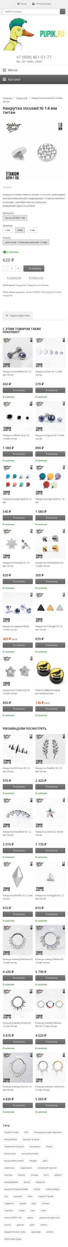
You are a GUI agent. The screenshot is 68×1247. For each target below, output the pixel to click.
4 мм (19, 230)
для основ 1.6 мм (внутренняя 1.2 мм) (26, 242)
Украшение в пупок (14, 1146)
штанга (49, 1231)
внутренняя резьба (14, 1160)
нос (6, 1196)
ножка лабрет (52, 1189)
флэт (32, 1224)
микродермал (16, 292)
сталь (43, 1210)
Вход (21, 3)
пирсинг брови (45, 1196)
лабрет (58, 1174)
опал (30, 1196)
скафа (22, 1210)
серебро (8, 1210)
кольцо (34, 1174)
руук (34, 1203)
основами (45, 194)
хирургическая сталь (14, 1231)
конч (46, 1174)
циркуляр (36, 1231)
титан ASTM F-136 (35, 292)
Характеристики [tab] (18, 315)
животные (9, 1167)
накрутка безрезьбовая (16, 1189)
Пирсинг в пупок (31, 1139)
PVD (26, 1132)
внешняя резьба (30, 1153)
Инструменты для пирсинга (47, 1132)
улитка (7, 1224)
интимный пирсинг (47, 1167)
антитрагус (35, 1146)
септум (45, 1203)
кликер (21, 1174)
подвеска (9, 1203)
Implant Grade (53, 292)
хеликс (43, 1224)
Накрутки (21, 98)
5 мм (32, 230)
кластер (8, 1174)
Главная (7, 98)
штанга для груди (12, 1239)
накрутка (8, 295)
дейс (45, 1160)
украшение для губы (49, 1217)
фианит (20, 1224)
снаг (33, 1210)
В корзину (33, 268)
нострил (18, 1196)
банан (49, 1146)
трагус (30, 1217)
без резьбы (10, 1153)
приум (22, 1203)
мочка (27, 1182)
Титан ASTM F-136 (15, 217)
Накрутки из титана (37, 285)
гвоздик (33, 1160)
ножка (37, 1189)
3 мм (7, 230)
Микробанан (10, 1139)
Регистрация (41, 3)
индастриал (26, 1167)
